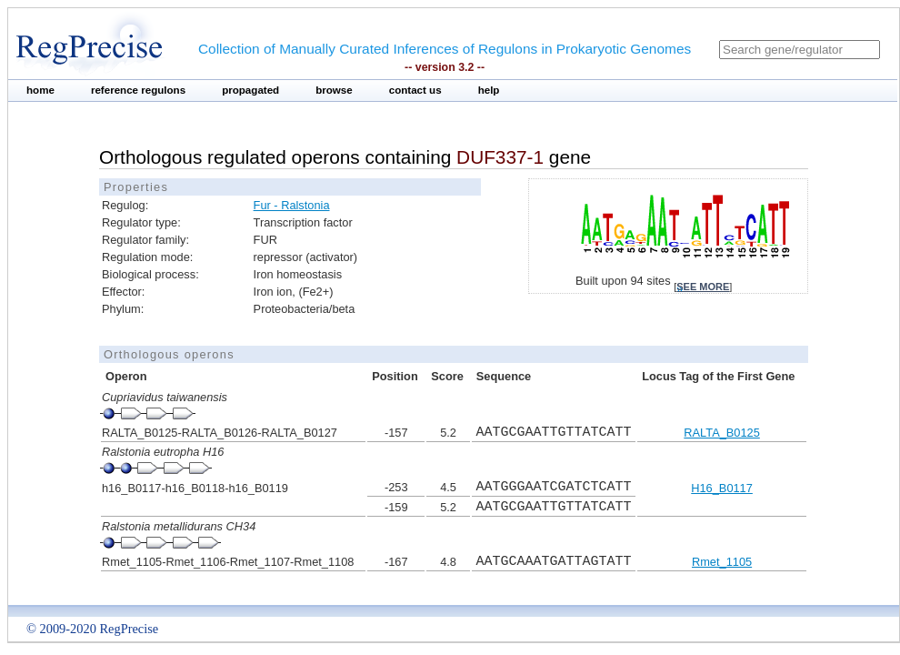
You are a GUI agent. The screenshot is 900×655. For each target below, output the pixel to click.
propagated (250, 90)
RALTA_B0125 (721, 432)
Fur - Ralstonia (292, 205)
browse (334, 90)
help (489, 90)
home (40, 90)
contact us (415, 90)
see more (702, 286)
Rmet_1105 (722, 562)
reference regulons (138, 90)
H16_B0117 (722, 488)
